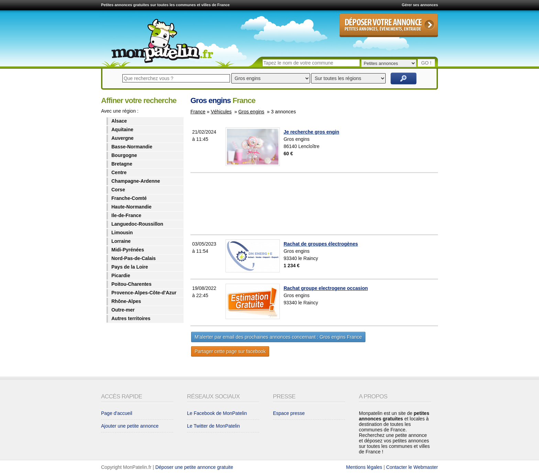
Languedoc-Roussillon (137, 224)
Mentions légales (364, 467)
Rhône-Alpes (126, 301)
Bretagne (121, 164)
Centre (118, 172)
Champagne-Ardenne (135, 181)
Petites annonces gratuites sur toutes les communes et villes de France (165, 5)
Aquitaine (122, 129)
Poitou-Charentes (131, 284)
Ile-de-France (126, 215)
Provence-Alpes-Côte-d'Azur (143, 292)
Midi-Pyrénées (127, 249)
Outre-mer (123, 310)
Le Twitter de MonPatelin (213, 426)
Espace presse (289, 413)
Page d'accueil (116, 413)
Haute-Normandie (131, 207)
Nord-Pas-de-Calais (133, 258)
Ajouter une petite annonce (129, 426)
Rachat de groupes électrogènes (321, 244)
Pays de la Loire (129, 267)
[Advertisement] (331, 203)
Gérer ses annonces (420, 5)
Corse (118, 189)
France (198, 111)
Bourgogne (124, 155)
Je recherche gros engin (311, 132)
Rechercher (403, 78)
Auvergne (122, 138)
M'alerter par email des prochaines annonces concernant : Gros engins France (278, 337)
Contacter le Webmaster (412, 467)
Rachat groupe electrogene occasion (326, 288)
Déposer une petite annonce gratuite (194, 467)
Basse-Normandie (131, 146)
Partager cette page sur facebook (230, 351)
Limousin (122, 232)
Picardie (120, 275)
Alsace (119, 121)
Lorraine (121, 241)
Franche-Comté (129, 198)
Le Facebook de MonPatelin (217, 413)
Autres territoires (131, 318)
